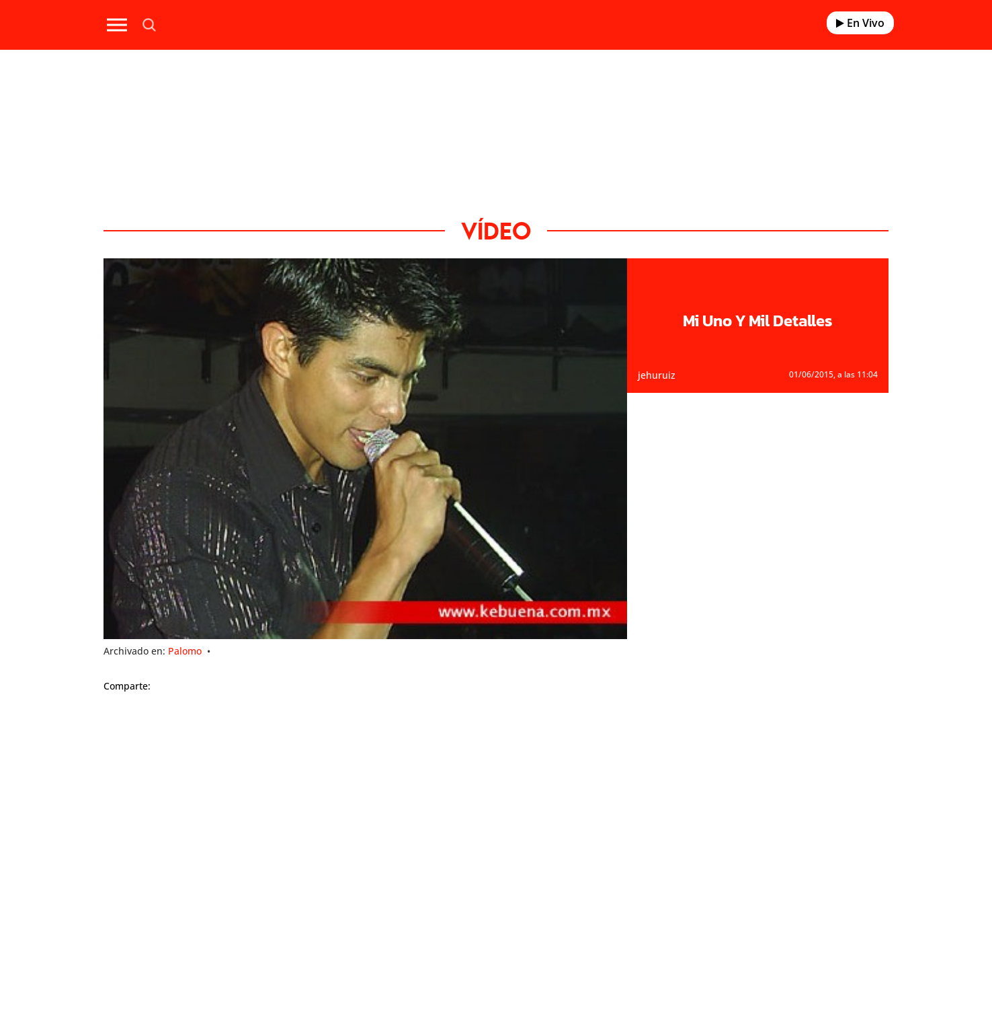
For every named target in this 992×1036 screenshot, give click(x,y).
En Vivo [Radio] (860, 22)
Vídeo (496, 230)
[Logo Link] (496, 25)
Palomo (185, 650)
